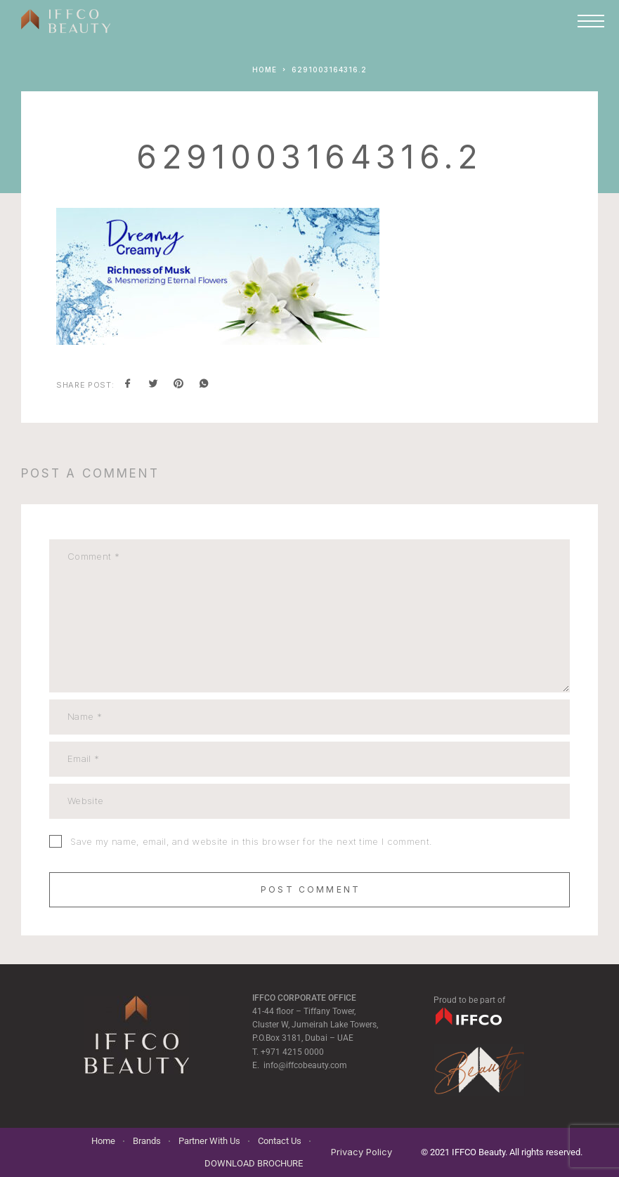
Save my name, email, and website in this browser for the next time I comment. (251, 841)
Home (103, 1141)
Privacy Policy (361, 1151)
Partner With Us (209, 1141)
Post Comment (310, 889)
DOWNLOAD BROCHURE (253, 1163)
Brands (147, 1141)
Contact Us (279, 1141)
